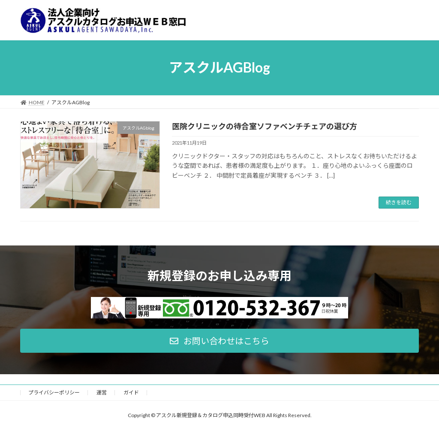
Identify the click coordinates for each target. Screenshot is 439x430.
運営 (101, 392)
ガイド (131, 392)
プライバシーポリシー (54, 392)
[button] (219, 341)
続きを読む (399, 202)
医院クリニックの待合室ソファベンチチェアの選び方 (264, 126)
